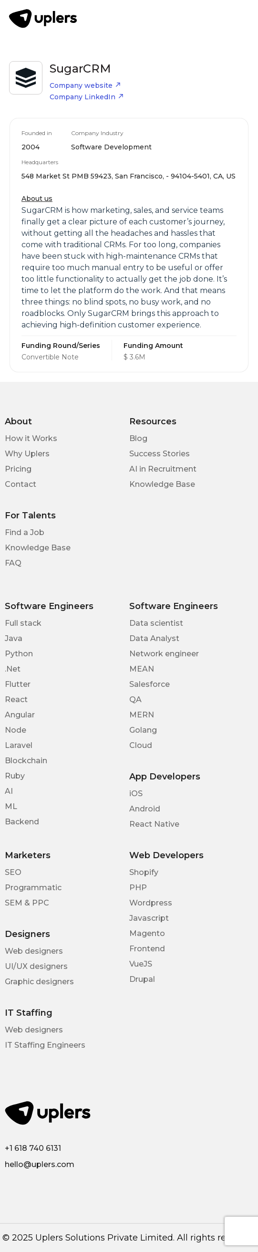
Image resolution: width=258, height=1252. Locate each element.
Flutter (18, 684)
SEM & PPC (27, 902)
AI (9, 791)
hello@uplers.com (39, 1164)
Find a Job (24, 532)
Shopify (143, 872)
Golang (143, 730)
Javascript (149, 918)
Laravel (18, 745)
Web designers (34, 951)
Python (19, 653)
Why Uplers (27, 453)
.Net (13, 668)
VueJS (140, 963)
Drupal (142, 979)
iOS (136, 793)
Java (13, 638)
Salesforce (149, 684)
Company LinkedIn (87, 97)
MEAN (141, 668)
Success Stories (159, 453)
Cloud (140, 745)
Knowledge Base (162, 484)
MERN (141, 714)
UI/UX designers (36, 966)
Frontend (147, 948)
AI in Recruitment (162, 468)
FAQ (13, 563)
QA (135, 699)
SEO (13, 872)
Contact (20, 484)
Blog (138, 438)
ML (11, 806)
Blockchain (26, 760)
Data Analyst (154, 638)
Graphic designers (39, 981)
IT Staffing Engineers (45, 1045)
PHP (138, 887)
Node (15, 730)
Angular (20, 714)
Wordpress (150, 902)
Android (144, 808)
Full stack (23, 623)
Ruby (15, 775)
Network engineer (164, 653)
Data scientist (156, 623)
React (16, 699)
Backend (22, 821)
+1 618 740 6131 (33, 1148)
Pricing (18, 468)
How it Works (31, 438)
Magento (147, 933)
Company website (85, 85)
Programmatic (33, 887)
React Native (154, 824)
